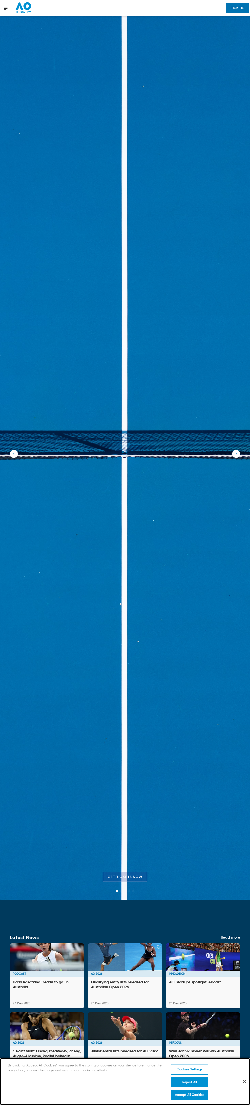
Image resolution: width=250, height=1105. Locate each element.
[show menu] (6, 8)
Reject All (189, 1082)
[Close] (244, 1081)
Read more (230, 937)
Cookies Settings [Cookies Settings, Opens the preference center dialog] (189, 1069)
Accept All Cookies (189, 1095)
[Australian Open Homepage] (23, 8)
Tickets (237, 8)
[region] (125, 1081)
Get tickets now (125, 877)
